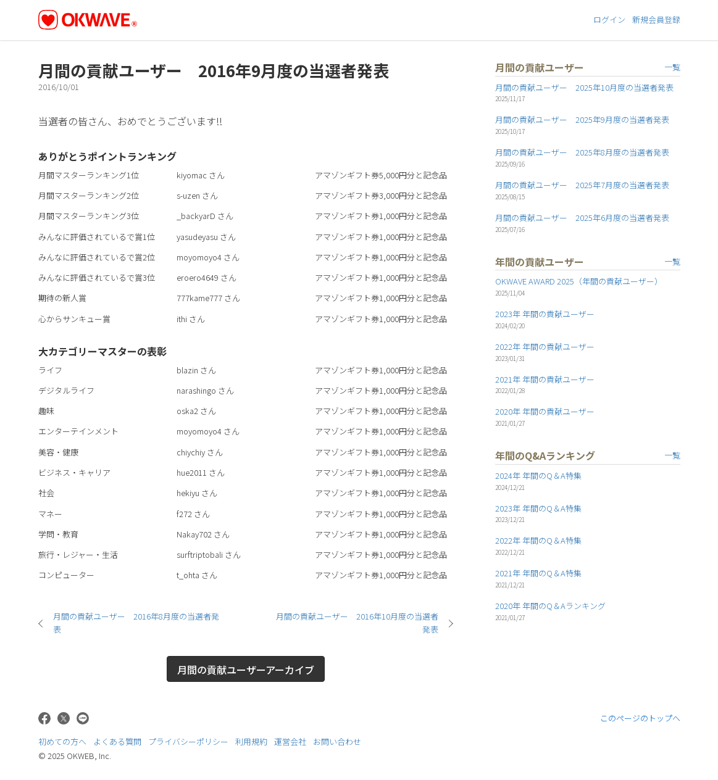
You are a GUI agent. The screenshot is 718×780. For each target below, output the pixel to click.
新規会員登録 (656, 19)
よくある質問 (117, 741)
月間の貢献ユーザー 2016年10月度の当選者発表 (357, 622)
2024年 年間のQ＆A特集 (538, 475)
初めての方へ (62, 741)
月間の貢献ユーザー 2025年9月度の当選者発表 (582, 119)
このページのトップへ (640, 718)
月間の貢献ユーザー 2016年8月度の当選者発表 (136, 622)
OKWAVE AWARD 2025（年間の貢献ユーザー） (578, 281)
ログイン (609, 19)
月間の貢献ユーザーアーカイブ (245, 669)
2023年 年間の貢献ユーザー (545, 314)
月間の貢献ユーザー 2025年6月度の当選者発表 (582, 217)
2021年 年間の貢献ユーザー (545, 379)
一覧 (672, 67)
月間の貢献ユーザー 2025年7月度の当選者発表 (582, 185)
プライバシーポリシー (188, 741)
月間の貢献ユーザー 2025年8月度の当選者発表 (582, 152)
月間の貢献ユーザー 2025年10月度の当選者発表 (584, 87)
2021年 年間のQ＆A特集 (538, 573)
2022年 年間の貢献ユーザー (545, 346)
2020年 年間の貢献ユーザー (545, 411)
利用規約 (251, 741)
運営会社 (290, 741)
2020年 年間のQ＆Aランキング (550, 606)
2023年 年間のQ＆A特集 (538, 508)
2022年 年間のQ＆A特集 (538, 540)
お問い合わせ (337, 741)
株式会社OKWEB (647, 745)
